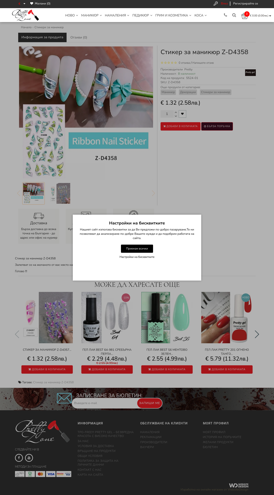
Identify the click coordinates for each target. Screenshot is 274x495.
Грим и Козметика (173, 15)
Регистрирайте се (245, 3)
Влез (224, 3)
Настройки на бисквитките (137, 257)
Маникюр (91, 15)
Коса (200, 15)
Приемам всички (137, 249)
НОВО (71, 15)
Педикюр (142, 15)
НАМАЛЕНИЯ (117, 15)
